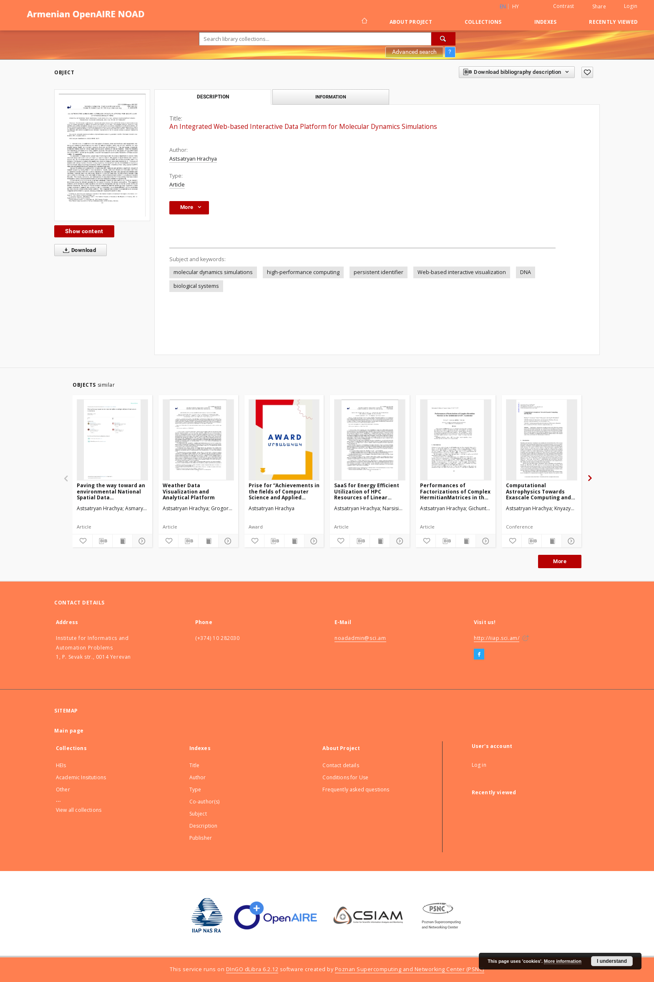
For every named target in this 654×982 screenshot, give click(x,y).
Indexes (545, 21)
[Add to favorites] (587, 72)
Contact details (340, 765)
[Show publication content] (122, 541)
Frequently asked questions (355, 789)
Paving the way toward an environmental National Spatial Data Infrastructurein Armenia (111, 491)
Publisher (200, 837)
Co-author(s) (204, 801)
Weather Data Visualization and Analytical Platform (189, 491)
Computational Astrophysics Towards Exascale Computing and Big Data (538, 491)
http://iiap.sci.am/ (496, 638)
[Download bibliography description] (102, 541)
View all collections (78, 809)
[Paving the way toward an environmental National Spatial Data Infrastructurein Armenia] (112, 440)
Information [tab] (330, 97)
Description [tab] (213, 97)
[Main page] (364, 22)
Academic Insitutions (81, 777)
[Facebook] (479, 654)
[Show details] (141, 541)
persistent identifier (378, 272)
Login (630, 6)
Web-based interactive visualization (462, 272)
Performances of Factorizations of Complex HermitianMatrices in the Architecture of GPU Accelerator (455, 491)
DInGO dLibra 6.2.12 (252, 969)
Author (197, 777)
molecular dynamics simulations (213, 272)
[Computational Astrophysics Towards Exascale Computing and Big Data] (541, 440)
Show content (84, 231)
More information (562, 961)
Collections (483, 21)
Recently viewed (613, 21)
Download (78, 250)
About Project (411, 21)
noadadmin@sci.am (360, 638)
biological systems (196, 286)
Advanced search (414, 51)
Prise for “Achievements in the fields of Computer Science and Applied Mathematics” (284, 491)
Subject (198, 813)
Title (194, 765)
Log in (479, 764)
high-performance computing (303, 272)
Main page (69, 730)
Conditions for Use (345, 777)
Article (177, 184)
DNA (525, 272)
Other (63, 789)
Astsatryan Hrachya (193, 158)
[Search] (443, 38)
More (559, 561)
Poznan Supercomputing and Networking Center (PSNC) (409, 969)
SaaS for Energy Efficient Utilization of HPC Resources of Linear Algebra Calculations (366, 491)
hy (515, 6)
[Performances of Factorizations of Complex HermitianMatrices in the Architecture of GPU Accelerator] (455, 440)
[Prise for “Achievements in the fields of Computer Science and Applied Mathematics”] (284, 440)
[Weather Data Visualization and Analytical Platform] (198, 440)
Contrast (563, 6)
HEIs (61, 765)
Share (599, 6)
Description (203, 825)
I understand (612, 961)
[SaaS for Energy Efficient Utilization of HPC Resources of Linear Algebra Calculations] (370, 440)
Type (195, 789)
